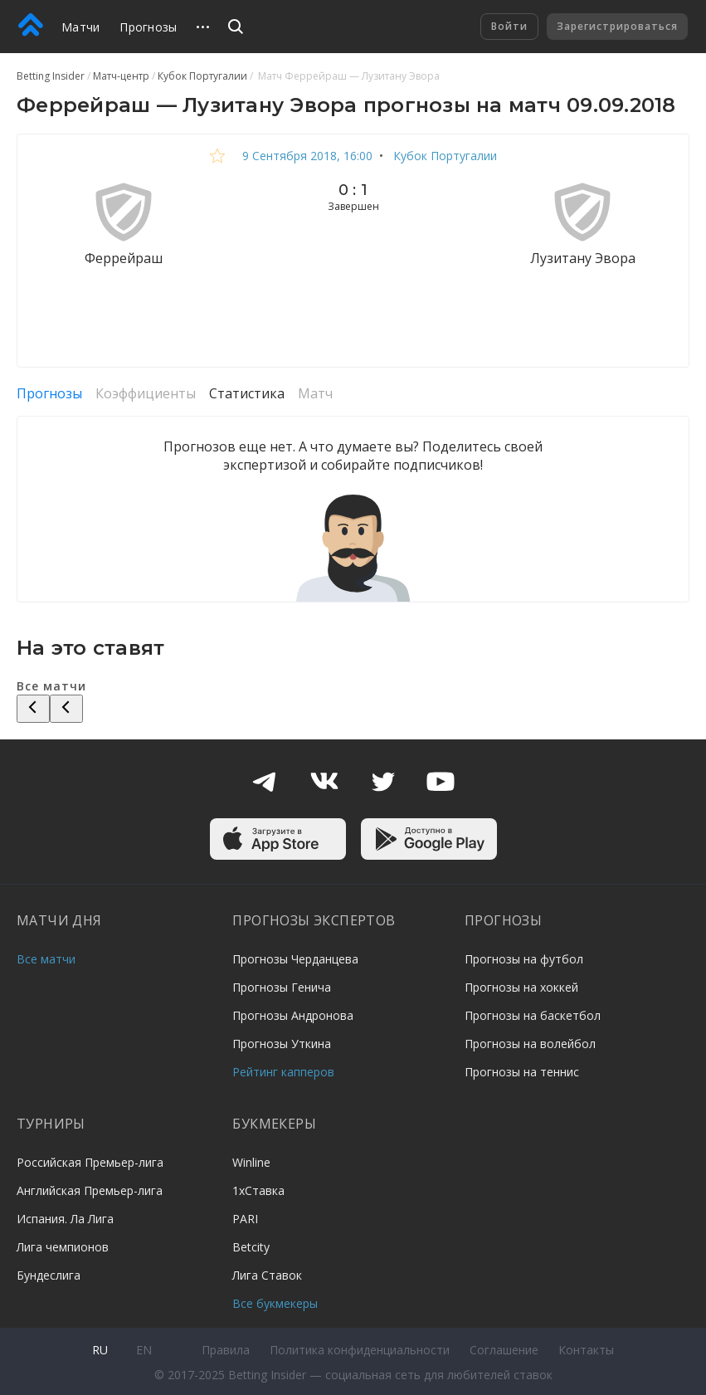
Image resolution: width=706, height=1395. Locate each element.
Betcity (251, 1247)
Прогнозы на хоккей (521, 987)
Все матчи (46, 959)
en (144, 1350)
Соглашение (504, 1350)
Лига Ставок (267, 1275)
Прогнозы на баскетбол (533, 1015)
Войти (509, 26)
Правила (226, 1350)
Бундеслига (48, 1275)
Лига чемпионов (63, 1247)
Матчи (80, 27)
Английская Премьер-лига (90, 1190)
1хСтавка (258, 1190)
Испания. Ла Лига (65, 1219)
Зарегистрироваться (617, 26)
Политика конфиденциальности (360, 1350)
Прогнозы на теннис (522, 1072)
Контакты (586, 1350)
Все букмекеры (275, 1303)
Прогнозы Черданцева (295, 959)
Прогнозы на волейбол (530, 1043)
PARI (245, 1219)
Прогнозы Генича (281, 987)
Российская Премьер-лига (90, 1162)
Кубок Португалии (443, 155)
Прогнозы (148, 27)
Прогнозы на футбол (524, 959)
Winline (251, 1162)
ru (100, 1350)
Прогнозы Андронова (292, 1015)
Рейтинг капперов (283, 1072)
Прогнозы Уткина (281, 1043)
